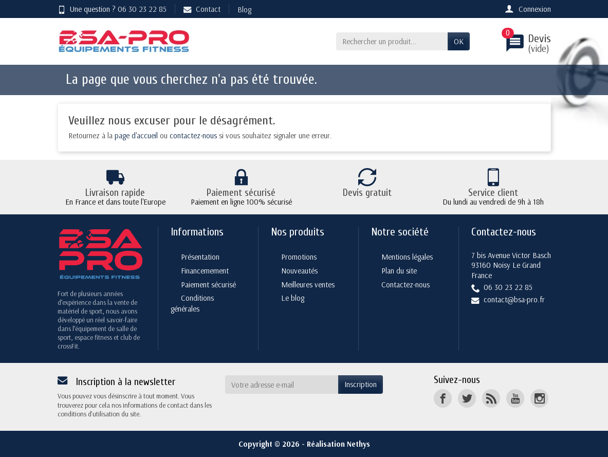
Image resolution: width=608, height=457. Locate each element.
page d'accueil (136, 135)
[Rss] (491, 398)
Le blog (292, 298)
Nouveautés (299, 271)
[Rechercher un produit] (392, 41)
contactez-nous (193, 135)
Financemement (205, 271)
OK (459, 41)
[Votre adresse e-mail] (281, 384)
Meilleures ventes (308, 284)
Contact (201, 9)
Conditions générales (192, 303)
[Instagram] (539, 398)
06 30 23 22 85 (142, 9)
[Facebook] (443, 398)
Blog (244, 9)
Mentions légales (407, 257)
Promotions (299, 257)
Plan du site (399, 271)
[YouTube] (515, 398)
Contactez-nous (405, 284)
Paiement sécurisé (208, 284)
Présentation (200, 257)
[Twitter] (467, 398)
